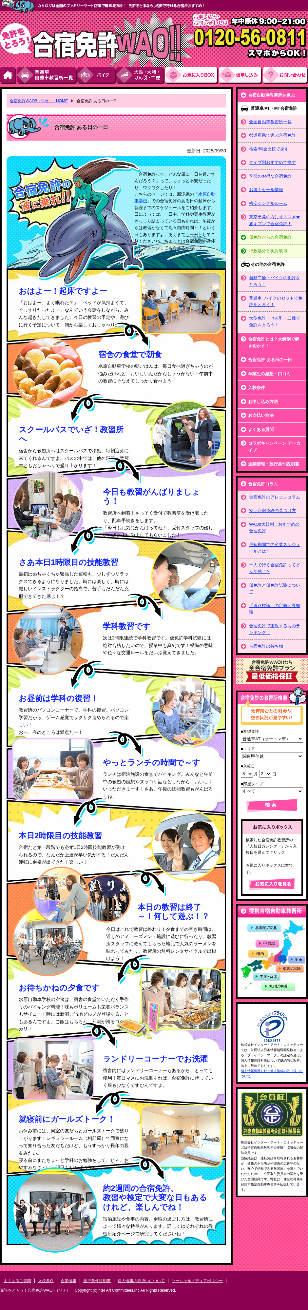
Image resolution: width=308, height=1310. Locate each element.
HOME (8, 75)
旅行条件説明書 (97, 1281)
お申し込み (241, 75)
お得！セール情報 (266, 189)
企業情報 (68, 1281)
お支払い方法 (261, 415)
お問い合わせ (285, 75)
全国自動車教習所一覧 (270, 121)
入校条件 (256, 387)
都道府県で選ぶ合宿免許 (272, 135)
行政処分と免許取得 (268, 250)
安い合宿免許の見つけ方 (272, 510)
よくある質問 (261, 429)
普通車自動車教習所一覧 (47, 75)
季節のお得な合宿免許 (270, 176)
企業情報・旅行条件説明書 (273, 463)
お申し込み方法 (263, 401)
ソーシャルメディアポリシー (197, 1281)
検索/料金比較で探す (269, 149)
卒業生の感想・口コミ (269, 373)
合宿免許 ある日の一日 (270, 359)
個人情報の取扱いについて (141, 1281)
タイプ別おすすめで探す (272, 162)
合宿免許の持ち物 (266, 646)
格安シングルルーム (268, 203)
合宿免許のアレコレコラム (274, 497)
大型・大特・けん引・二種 (140, 75)
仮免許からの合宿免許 (270, 237)
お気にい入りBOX (192, 75)
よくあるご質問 (17, 1281)
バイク (96, 75)
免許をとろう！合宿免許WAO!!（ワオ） (35, 1290)
